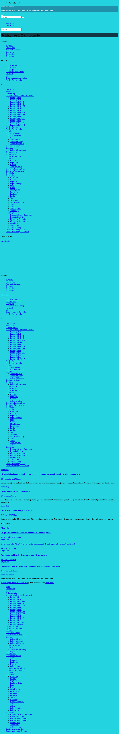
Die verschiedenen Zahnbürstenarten (15, 491)
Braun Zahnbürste (17, 217)
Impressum (10, 23)
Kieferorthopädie (12, 94)
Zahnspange (14, 211)
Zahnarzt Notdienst (13, 146)
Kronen (13, 165)
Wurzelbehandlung (17, 202)
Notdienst (9, 74)
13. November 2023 (8, 479)
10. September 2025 (8, 537)
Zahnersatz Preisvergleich (15, 169)
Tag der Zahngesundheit (14, 80)
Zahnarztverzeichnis (13, 65)
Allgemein (9, 46)
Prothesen (14, 196)
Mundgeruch (15, 190)
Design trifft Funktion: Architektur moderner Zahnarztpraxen (26, 533)
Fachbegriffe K (15, 110)
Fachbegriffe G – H (17, 106)
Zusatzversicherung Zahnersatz (17, 232)
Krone (12, 188)
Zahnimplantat (15, 209)
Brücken (13, 160)
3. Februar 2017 (7, 515)
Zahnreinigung (15, 227)
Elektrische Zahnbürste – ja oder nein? (16, 510)
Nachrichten (10, 48)
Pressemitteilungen (13, 50)
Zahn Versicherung (13, 133)
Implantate (14, 163)
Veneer (12, 198)
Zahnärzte (9, 148)
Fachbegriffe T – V (17, 123)
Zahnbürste (14, 225)
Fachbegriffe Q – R (17, 119)
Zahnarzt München (17, 144)
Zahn (12, 204)
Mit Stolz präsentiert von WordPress (14, 583)
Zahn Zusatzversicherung (15, 135)
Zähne (12, 207)
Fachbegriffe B (15, 100)
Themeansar (49, 583)
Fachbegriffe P (15, 117)
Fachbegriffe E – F (17, 104)
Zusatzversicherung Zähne (15, 230)
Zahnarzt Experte (7, 7)
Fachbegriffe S (15, 121)
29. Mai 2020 (6, 496)
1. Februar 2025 (7, 571)
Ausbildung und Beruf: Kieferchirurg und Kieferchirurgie (24, 555)
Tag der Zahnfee (12, 127)
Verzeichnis (5, 241)
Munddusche (15, 223)
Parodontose (14, 192)
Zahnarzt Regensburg (18, 150)
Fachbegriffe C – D (17, 102)
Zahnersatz (10, 52)
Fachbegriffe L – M (17, 112)
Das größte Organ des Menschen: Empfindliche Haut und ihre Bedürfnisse (30, 566)
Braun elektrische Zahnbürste (16, 78)
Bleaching (14, 177)
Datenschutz (10, 25)
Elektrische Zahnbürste (18, 219)
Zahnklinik (10, 173)
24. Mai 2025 (6, 548)
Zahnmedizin (10, 54)
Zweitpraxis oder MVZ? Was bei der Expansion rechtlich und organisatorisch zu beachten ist (38, 544)
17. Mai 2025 (6, 560)
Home (8, 587)
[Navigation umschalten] (2, 15)
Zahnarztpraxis (11, 152)
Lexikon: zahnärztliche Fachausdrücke (20, 96)
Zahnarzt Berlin (16, 140)
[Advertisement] (18, 256)
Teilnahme (9, 131)
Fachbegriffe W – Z (17, 125)
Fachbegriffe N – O (17, 114)
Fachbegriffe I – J (16, 108)
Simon (18, 479)
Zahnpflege (10, 56)
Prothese (13, 194)
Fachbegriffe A (15, 98)
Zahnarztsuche (11, 67)
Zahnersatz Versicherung (15, 171)
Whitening (14, 200)
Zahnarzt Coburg (16, 142)
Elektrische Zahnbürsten (19, 221)
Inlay (7, 76)
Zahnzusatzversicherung (15, 72)
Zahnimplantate (16, 167)
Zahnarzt (9, 137)
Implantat (13, 181)
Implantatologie (16, 183)
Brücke (13, 179)
